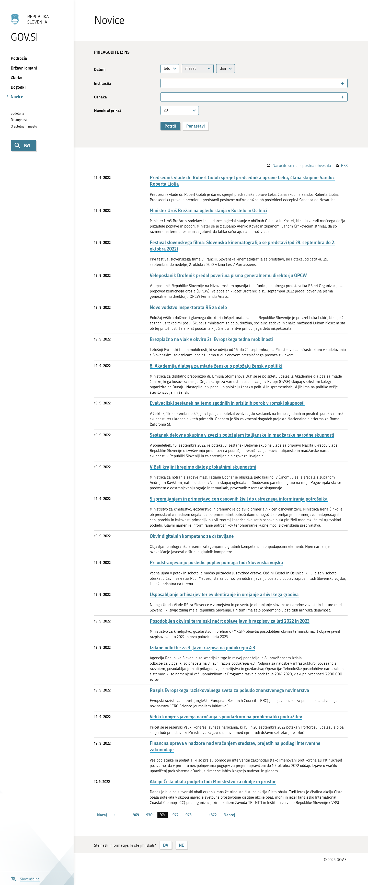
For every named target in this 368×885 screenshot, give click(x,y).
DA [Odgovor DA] (165, 845)
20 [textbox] (166, 110)
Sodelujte (17, 113)
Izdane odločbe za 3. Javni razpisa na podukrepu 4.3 (202, 647)
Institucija (102, 83)
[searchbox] (164, 83)
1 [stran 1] (115, 815)
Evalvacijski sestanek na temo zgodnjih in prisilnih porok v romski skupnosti (227, 403)
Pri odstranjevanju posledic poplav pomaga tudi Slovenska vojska (216, 562)
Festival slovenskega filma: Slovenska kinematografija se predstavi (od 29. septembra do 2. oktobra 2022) (242, 245)
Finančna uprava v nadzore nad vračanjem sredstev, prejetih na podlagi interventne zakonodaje (235, 746)
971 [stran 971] (162, 815)
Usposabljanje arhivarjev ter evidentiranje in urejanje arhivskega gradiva (224, 594)
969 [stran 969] (136, 815)
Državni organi (24, 68)
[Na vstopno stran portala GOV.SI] (37, 28)
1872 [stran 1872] (212, 815)
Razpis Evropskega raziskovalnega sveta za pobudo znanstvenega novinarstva (229, 690)
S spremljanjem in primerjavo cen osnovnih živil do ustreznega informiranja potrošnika (239, 499)
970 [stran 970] (149, 815)
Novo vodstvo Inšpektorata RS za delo (188, 307)
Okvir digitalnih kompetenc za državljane (192, 536)
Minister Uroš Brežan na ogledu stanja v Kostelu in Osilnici (208, 210)
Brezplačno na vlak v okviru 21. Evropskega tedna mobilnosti (211, 339)
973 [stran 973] (189, 815)
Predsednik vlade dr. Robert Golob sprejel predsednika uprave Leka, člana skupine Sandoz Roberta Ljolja (242, 180)
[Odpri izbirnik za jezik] (25, 878)
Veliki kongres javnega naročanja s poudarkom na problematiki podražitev (226, 716)
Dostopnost (19, 120)
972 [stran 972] (175, 815)
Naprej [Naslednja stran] (229, 815)
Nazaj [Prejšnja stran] (102, 815)
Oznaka (100, 97)
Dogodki (18, 87)
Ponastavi (195, 126)
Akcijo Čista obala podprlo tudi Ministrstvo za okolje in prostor (213, 781)
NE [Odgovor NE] (181, 845)
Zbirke (16, 77)
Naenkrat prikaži (108, 110)
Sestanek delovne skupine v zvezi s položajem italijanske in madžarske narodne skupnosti (242, 435)
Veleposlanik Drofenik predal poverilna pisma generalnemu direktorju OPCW (228, 275)
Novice (17, 96)
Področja (19, 58)
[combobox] (169, 68)
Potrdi (170, 126)
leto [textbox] (167, 68)
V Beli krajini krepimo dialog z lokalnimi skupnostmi (203, 467)
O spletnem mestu (24, 126)
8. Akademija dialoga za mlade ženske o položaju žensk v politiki (216, 366)
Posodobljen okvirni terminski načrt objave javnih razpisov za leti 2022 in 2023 (229, 621)
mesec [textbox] (190, 68)
